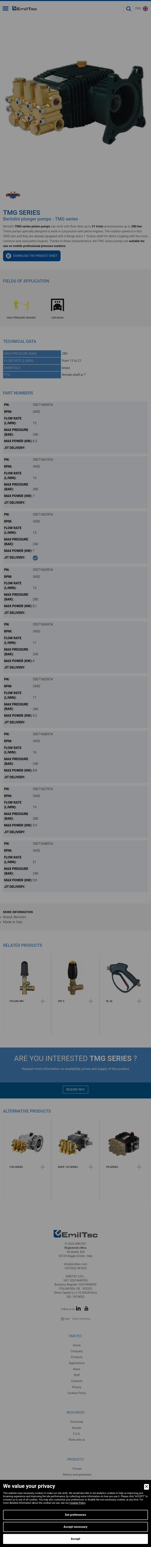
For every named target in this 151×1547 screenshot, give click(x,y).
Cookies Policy (77, 1503)
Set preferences (75, 1514)
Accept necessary (76, 1526)
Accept (75, 1538)
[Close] (146, 1487)
